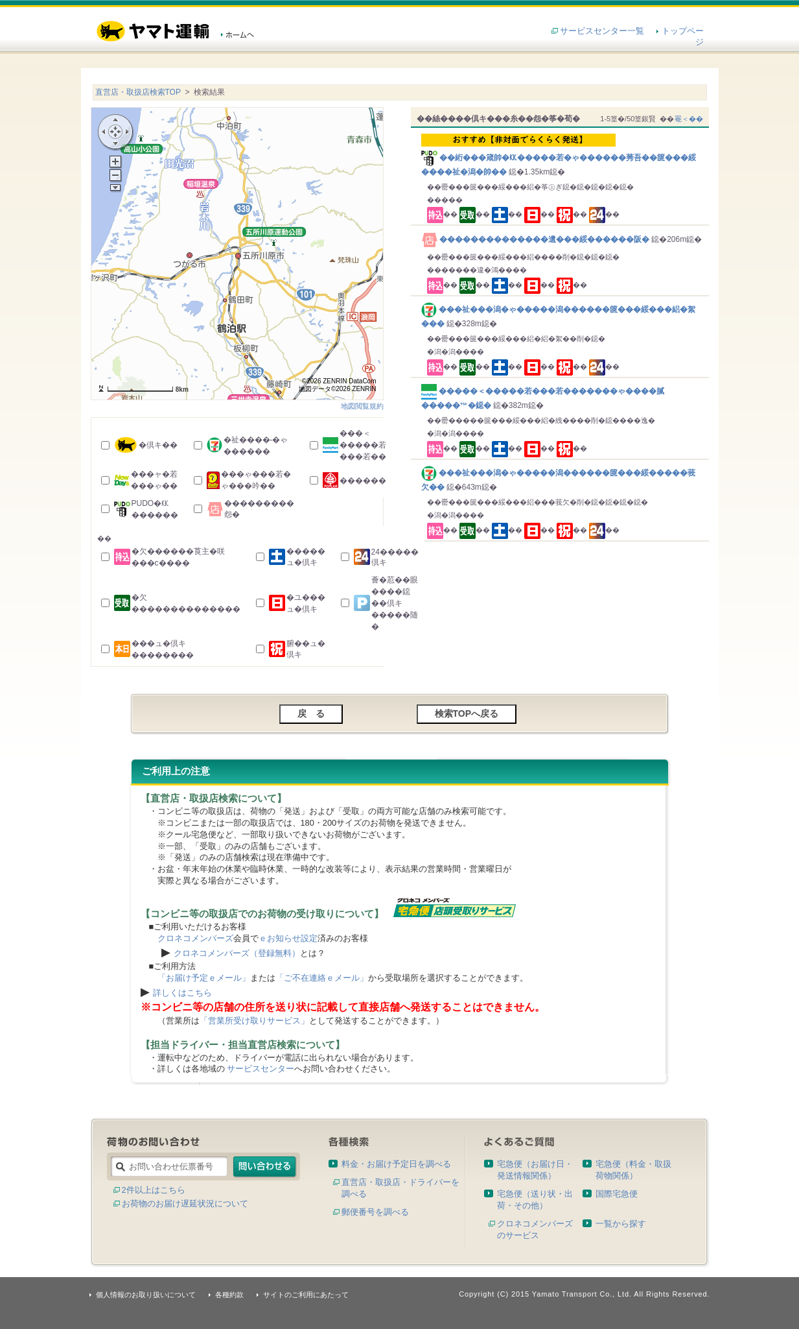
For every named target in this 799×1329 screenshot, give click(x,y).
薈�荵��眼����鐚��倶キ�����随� (394, 603)
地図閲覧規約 (362, 406)
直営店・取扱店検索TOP (138, 92)
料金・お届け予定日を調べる (396, 1164)
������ (363, 480)
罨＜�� (689, 119)
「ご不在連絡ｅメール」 (321, 978)
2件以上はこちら (153, 1190)
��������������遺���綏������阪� (536, 239)
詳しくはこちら (182, 993)
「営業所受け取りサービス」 (254, 1020)
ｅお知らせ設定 (288, 938)
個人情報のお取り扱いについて (146, 1295)
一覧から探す (621, 1223)
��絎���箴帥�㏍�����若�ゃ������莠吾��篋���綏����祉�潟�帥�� (562, 155)
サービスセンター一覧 (602, 31)
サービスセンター (260, 1068)
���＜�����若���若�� (363, 445)
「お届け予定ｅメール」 (203, 978)
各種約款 (229, 1295)
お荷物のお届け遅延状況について (185, 1203)
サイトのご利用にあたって (306, 1295)
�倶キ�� (158, 444)
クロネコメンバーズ (195, 938)
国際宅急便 (617, 1194)
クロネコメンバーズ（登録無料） (237, 953)
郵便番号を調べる (375, 1212)
